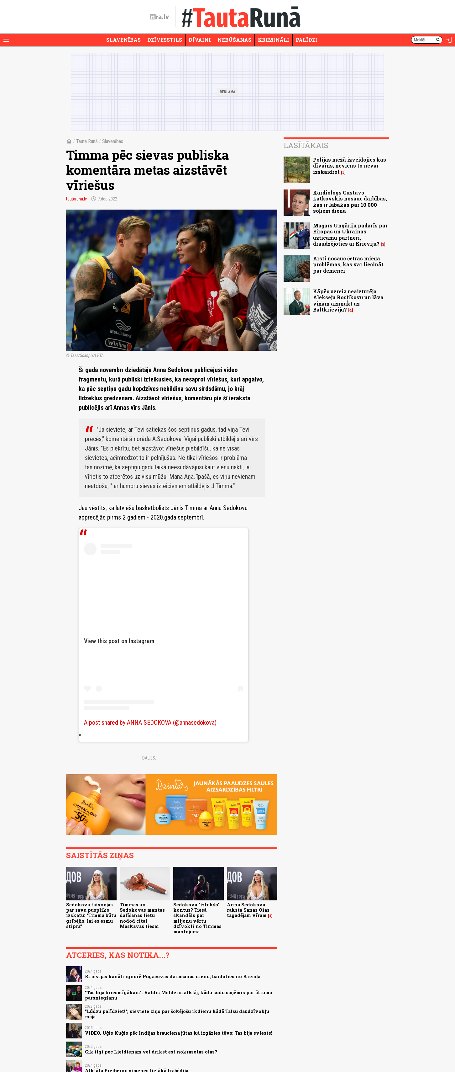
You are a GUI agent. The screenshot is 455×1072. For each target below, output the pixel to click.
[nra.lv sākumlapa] (159, 17)
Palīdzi (306, 39)
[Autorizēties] (448, 40)
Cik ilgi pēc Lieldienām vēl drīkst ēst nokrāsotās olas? (151, 1052)
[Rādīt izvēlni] (6, 40)
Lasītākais (306, 145)
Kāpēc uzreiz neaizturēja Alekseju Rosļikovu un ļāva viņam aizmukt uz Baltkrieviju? (348, 300)
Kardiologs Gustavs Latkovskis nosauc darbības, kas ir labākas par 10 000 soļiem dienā (350, 201)
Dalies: (149, 757)
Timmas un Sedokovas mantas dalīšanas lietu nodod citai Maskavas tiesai (142, 915)
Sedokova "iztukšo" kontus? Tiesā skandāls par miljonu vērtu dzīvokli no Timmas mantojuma (197, 918)
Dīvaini (200, 39)
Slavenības (123, 39)
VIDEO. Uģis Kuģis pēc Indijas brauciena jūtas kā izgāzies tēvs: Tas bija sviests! (178, 1033)
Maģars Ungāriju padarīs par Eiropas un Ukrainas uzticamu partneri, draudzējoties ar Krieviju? (350, 234)
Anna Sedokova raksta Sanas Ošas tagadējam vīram (248, 910)
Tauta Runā (87, 141)
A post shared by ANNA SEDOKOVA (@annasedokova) (150, 722)
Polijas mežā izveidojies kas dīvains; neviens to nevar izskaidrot (349, 165)
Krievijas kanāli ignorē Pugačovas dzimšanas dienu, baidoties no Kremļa (172, 976)
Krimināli (273, 39)
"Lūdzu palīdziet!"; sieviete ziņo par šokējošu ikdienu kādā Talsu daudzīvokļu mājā (177, 1014)
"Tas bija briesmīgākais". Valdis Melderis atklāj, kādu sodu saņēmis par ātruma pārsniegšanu (178, 995)
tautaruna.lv (76, 198)
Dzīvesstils (164, 39)
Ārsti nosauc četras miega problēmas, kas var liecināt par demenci (348, 264)
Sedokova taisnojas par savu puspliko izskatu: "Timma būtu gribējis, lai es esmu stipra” (91, 915)
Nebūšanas (234, 39)
